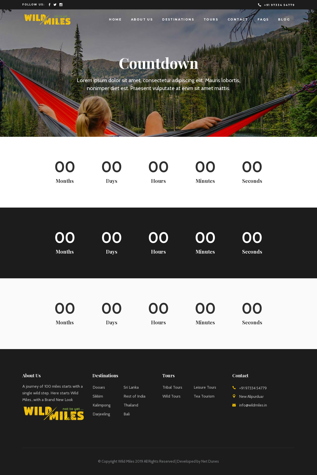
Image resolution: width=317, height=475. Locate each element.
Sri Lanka (131, 387)
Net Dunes (210, 461)
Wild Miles (126, 461)
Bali (127, 414)
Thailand (131, 405)
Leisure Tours (205, 387)
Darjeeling (101, 414)
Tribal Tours (172, 387)
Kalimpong (101, 405)
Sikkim (98, 396)
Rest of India (134, 396)
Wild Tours (171, 396)
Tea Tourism (204, 396)
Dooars (99, 387)
